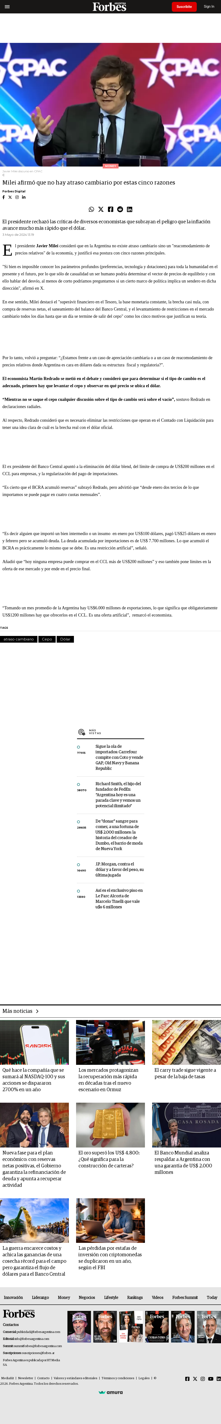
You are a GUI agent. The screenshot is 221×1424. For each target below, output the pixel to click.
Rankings (135, 1298)
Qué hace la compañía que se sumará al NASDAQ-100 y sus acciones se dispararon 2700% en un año (33, 1080)
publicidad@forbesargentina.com (38, 1332)
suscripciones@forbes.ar (38, 1353)
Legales (144, 1378)
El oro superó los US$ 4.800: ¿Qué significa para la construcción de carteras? (109, 1159)
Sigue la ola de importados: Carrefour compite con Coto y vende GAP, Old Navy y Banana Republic (119, 758)
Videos (157, 1298)
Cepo (47, 639)
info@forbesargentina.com (32, 1339)
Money (64, 1298)
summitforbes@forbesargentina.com (38, 1346)
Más (116, 732)
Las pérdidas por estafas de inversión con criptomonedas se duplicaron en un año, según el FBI (110, 1258)
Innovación (13, 1298)
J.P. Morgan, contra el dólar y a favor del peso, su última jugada (120, 869)
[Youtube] (211, 1379)
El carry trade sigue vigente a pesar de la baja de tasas (185, 1073)
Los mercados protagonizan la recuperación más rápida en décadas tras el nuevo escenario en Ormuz (108, 1080)
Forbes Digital (13, 191)
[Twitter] (195, 1379)
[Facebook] (187, 1379)
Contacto (43, 1378)
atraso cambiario (19, 639)
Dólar (65, 639)
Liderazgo (40, 1298)
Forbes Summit (185, 1298)
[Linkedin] (219, 1379)
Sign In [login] (209, 7)
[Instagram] (203, 1379)
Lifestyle (111, 1298)
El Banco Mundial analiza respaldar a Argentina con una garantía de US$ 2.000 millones (183, 1163)
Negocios (87, 1298)
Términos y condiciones (118, 1378)
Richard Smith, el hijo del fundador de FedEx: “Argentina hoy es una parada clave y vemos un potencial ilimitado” (118, 795)
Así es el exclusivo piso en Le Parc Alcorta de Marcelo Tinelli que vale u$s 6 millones (119, 899)
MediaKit (7, 1378)
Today (212, 1298)
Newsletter (25, 1378)
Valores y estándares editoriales (75, 1378)
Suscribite (184, 7)
